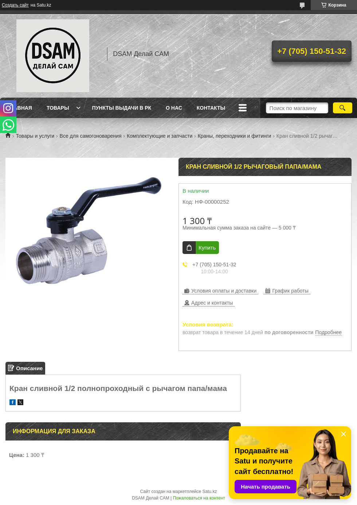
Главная (19, 108)
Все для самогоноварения (91, 136)
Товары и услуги (35, 136)
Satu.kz (209, 491)
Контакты (211, 108)
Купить (207, 247)
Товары (58, 108)
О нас (174, 108)
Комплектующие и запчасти (159, 136)
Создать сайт (15, 5)
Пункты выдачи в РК (121, 108)
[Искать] (342, 107)
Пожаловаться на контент (199, 498)
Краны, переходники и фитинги (234, 136)
